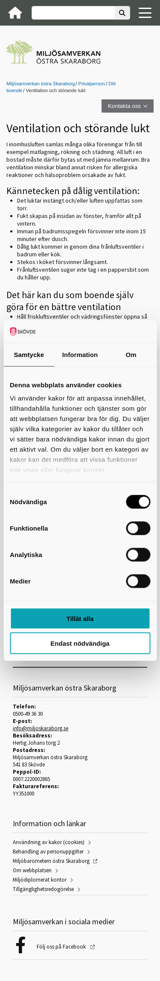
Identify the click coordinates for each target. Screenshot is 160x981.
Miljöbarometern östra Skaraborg (51, 861)
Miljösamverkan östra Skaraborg (40, 83)
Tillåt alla (80, 618)
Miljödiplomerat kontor (40, 879)
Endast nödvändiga (79, 643)
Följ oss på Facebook (62, 946)
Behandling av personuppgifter (48, 851)
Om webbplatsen (32, 870)
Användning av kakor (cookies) (48, 842)
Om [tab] (131, 354)
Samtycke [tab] (29, 354)
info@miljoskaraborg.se (40, 728)
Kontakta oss (124, 106)
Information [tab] (80, 354)
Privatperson (91, 83)
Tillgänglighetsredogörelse (43, 889)
